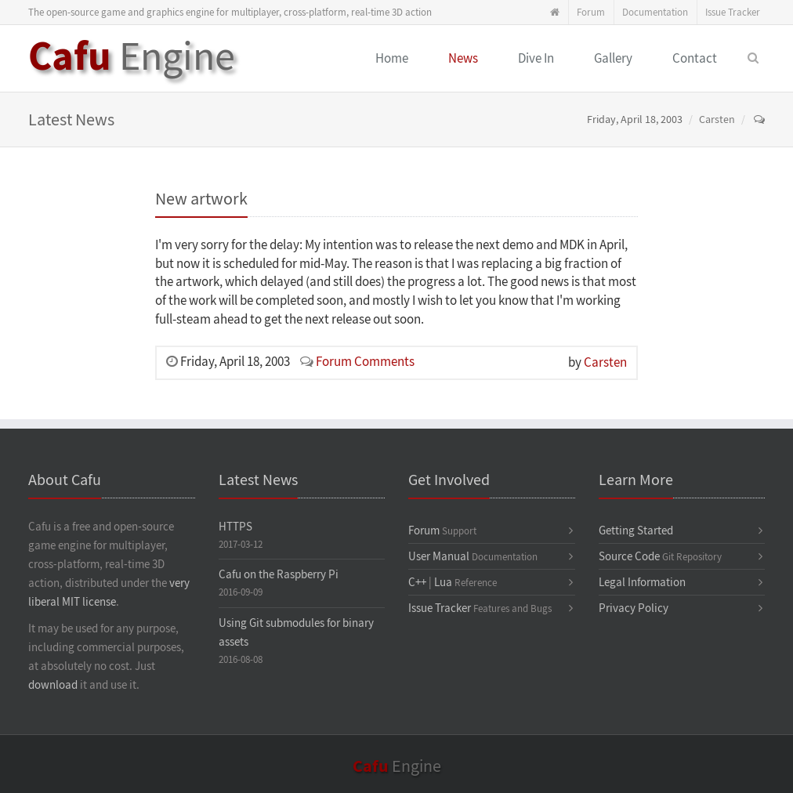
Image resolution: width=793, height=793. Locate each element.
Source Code (629, 556)
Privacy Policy (633, 608)
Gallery (613, 58)
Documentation (655, 12)
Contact (694, 58)
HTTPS (235, 527)
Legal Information (642, 582)
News (463, 58)
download (53, 685)
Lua (443, 582)
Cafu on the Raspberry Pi (279, 574)
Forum (591, 12)
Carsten (717, 120)
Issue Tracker (732, 12)
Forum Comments (365, 362)
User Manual (438, 556)
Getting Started (636, 530)
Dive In (536, 58)
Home (391, 58)
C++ (417, 582)
